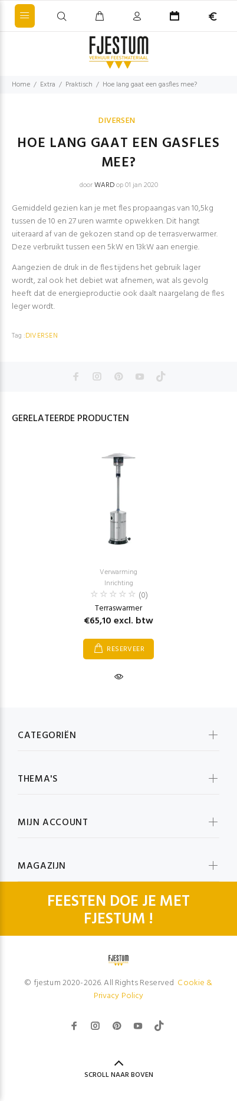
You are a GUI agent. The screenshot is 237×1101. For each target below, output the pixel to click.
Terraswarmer (118, 608)
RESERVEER (125, 649)
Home (21, 85)
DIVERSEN (116, 121)
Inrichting (118, 583)
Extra (47, 85)
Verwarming (118, 572)
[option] (118, 553)
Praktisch (79, 85)
